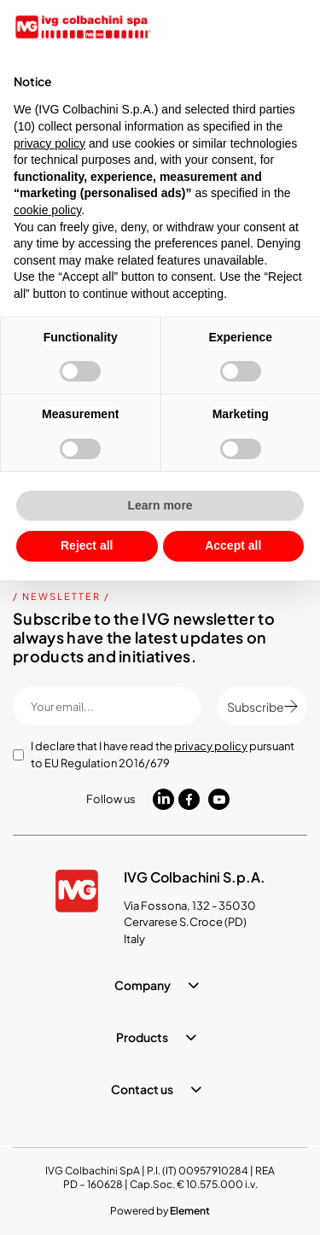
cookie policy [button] (47, 210)
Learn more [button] (159, 505)
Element (190, 1210)
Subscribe (262, 706)
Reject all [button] (87, 545)
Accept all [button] (233, 545)
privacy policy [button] (49, 143)
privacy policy (210, 746)
